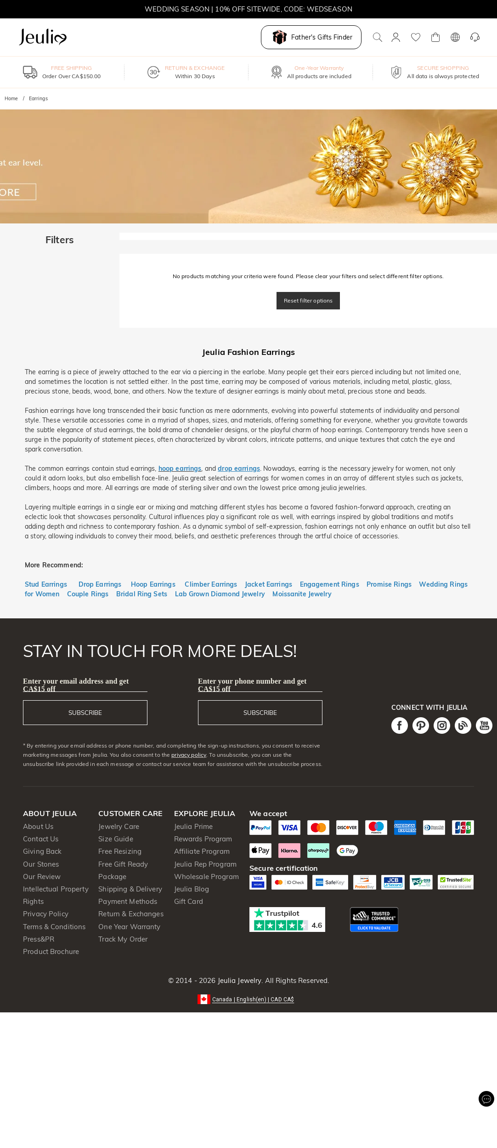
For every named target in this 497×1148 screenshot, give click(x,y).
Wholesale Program (206, 876)
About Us (38, 826)
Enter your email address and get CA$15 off (76, 685)
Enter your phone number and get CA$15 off (252, 685)
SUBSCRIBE (85, 712)
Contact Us (40, 838)
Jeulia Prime (193, 826)
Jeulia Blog (191, 889)
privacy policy (188, 754)
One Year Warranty (129, 926)
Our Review (42, 876)
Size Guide (115, 838)
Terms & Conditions (54, 926)
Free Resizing (119, 851)
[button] (248, 999)
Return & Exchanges (130, 913)
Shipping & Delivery (130, 889)
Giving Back (42, 851)
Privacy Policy (45, 913)
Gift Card (188, 901)
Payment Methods (127, 901)
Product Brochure (51, 951)
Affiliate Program (202, 851)
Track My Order (122, 939)
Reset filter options (308, 300)
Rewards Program (203, 838)
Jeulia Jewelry (238, 980)
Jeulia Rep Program (205, 864)
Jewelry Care (118, 826)
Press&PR (38, 939)
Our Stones (41, 864)
